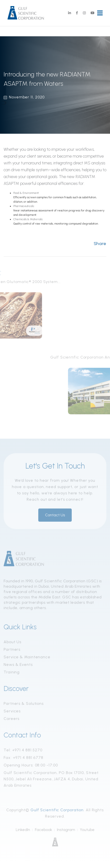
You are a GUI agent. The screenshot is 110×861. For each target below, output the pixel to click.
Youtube (87, 830)
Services (12, 712)
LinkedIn (23, 830)
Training (12, 673)
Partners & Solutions (24, 704)
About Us (12, 643)
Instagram (66, 830)
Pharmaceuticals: (23, 206)
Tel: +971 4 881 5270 (23, 751)
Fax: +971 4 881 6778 (23, 758)
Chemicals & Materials (27, 219)
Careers (11, 719)
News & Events (18, 665)
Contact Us (55, 516)
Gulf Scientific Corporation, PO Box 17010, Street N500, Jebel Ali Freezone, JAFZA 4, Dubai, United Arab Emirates (51, 780)
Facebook (43, 830)
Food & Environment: (26, 193)
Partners (12, 650)
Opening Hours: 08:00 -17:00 (31, 766)
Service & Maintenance (27, 658)
